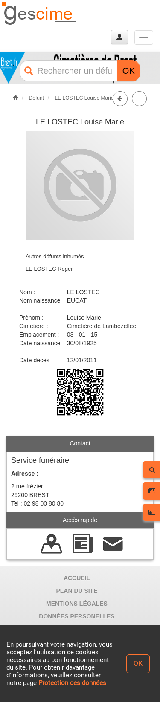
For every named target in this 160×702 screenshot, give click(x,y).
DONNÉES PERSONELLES (76, 616)
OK (128, 70)
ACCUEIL (77, 578)
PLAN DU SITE (76, 590)
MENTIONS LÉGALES (77, 603)
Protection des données (72, 683)
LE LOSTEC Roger (49, 269)
